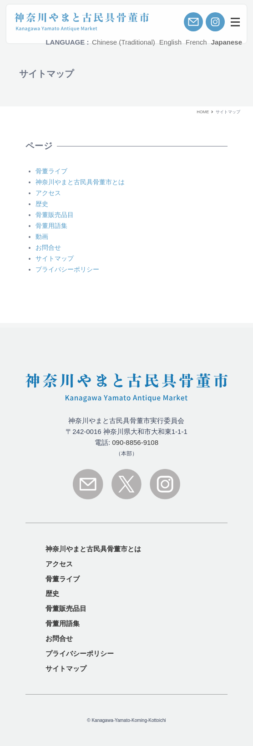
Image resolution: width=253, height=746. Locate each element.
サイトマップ (66, 668)
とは (93, 549)
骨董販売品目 (66, 608)
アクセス (59, 564)
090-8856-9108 (135, 442)
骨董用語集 (63, 623)
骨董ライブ (63, 579)
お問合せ (59, 638)
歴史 (52, 593)
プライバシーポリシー (80, 653)
